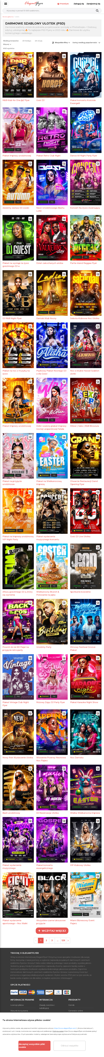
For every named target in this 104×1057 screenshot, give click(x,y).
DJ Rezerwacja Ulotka (47, 813)
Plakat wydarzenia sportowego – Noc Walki (15, 922)
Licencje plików (17, 1005)
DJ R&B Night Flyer (12, 318)
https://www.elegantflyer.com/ (65, 1028)
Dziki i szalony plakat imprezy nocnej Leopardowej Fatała (51, 427)
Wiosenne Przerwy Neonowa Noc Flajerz (51, 759)
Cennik (71, 1005)
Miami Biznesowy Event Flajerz (82, 922)
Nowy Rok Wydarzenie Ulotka (18, 757)
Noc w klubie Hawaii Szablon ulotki (84, 372)
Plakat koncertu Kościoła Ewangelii (83, 101)
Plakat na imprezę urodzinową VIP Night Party (18, 538)
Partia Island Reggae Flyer (83, 263)
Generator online (75, 1011)
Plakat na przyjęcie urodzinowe (12, 482)
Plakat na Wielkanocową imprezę (49, 482)
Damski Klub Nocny (46, 318)
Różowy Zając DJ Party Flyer (50, 702)
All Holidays (26, 41)
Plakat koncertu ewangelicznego (44, 866)
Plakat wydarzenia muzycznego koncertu (47, 538)
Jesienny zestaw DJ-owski (16, 208)
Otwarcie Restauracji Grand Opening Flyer (84, 482)
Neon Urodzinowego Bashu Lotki (50, 209)
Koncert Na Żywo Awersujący (85, 208)
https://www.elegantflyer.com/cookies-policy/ (80, 1031)
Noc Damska (76, 757)
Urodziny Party (43, 647)
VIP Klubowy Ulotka (80, 865)
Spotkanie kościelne (80, 592)
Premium (63, 4)
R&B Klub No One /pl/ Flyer (16, 100)
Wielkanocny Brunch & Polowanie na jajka (47, 593)
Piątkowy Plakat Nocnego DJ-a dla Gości (51, 372)
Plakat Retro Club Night (48, 155)
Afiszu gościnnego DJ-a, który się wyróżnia (18, 593)
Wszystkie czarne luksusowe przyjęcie (51, 922)
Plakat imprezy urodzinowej (17, 155)
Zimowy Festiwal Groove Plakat (82, 648)
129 (63, 940)
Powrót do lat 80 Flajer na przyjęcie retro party (16, 648)
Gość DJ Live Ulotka (80, 536)
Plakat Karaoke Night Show (84, 702)
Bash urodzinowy (11, 813)
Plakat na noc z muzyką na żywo (16, 372)
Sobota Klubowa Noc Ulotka (84, 318)
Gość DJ (40, 100)
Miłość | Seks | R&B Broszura (84, 426)
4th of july (38, 41)
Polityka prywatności (79, 1034)
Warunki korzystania (19, 1011)
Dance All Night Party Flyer (83, 155)
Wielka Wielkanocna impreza (85, 813)
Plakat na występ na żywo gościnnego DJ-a (16, 264)
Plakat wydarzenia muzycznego (12, 866)
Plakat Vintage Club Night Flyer (16, 704)
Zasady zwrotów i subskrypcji (47, 1006)
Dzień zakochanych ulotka (49, 263)
